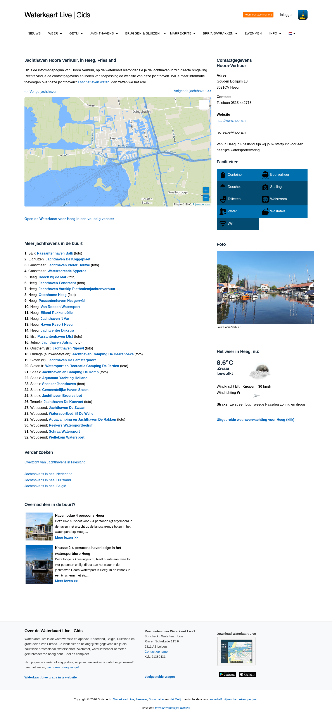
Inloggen (286, 15)
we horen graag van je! (63, 667)
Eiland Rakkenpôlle (57, 313)
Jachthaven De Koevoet (63, 402)
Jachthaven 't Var (55, 318)
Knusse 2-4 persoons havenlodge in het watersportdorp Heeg (88, 551)
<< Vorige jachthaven (40, 91)
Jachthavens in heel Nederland (48, 474)
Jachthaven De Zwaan (67, 408)
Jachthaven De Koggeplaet (68, 259)
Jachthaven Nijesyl (68, 348)
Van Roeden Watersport (60, 307)
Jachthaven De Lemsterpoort (72, 360)
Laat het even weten (93, 82)
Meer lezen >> (66, 537)
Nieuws (34, 33)
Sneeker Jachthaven (59, 384)
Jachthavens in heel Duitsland (47, 480)
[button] (204, 105)
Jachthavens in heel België (45, 486)
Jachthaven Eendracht (57, 283)
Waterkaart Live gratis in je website (50, 677)
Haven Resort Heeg (57, 324)
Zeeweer (141, 699)
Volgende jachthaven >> (192, 91)
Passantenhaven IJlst (55, 336)
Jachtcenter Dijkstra (57, 330)
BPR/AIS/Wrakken (220, 33)
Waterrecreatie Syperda (67, 271)
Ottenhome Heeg (53, 295)
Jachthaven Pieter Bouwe (69, 265)
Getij (76, 33)
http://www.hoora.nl (231, 120)
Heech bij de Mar (52, 277)
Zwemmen (253, 33)
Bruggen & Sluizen (142, 33)
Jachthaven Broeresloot (62, 395)
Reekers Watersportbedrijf (70, 425)
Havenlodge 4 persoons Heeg (79, 515)
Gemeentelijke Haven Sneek (65, 390)
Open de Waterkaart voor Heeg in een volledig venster (69, 219)
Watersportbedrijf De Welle (71, 413)
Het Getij (175, 699)
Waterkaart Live (123, 699)
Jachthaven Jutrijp (57, 342)
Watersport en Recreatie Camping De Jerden (82, 366)
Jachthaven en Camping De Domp (70, 372)
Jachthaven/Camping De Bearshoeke (103, 354)
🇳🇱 (292, 33)
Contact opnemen (157, 651)
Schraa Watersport (64, 431)
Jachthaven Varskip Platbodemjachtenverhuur (77, 289)
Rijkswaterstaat (201, 204)
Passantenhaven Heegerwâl (62, 301)
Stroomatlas (157, 699)
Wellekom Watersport (67, 437)
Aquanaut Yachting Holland (65, 378)
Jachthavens (104, 33)
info (275, 33)
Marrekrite (182, 33)
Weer (55, 33)
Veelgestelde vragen (160, 676)
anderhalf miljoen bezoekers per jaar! (233, 699)
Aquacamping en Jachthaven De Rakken (82, 419)
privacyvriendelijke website (172, 707)
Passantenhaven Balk (55, 253)
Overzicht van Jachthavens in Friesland (54, 462)
